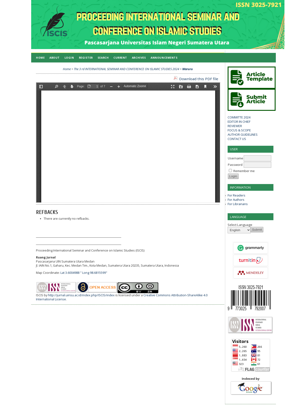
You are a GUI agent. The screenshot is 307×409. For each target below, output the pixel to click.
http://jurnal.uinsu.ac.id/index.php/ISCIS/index (81, 295)
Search (103, 57)
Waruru (187, 69)
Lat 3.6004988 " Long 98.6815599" (83, 273)
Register (86, 57)
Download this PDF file (198, 78)
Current (120, 57)
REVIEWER (235, 126)
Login (69, 57)
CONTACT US (237, 139)
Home (40, 57)
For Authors (236, 199)
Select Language (240, 225)
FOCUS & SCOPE (239, 130)
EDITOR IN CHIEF (239, 121)
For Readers (236, 195)
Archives (139, 57)
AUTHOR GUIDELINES (243, 134)
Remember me (244, 171)
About (54, 57)
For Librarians (238, 204)
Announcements (164, 57)
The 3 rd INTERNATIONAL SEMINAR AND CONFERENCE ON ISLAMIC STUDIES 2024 (126, 69)
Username (235, 158)
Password (235, 164)
